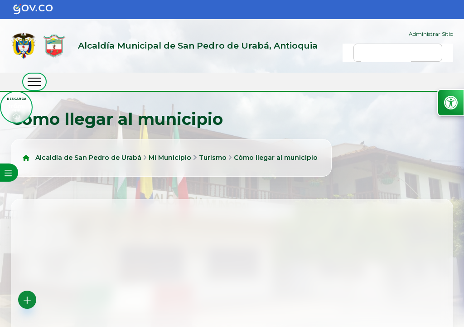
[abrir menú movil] (34, 82)
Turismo (213, 158)
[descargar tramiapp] (16, 107)
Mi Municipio (170, 158)
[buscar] (386, 56)
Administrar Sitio (431, 33)
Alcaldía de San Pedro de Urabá (88, 158)
